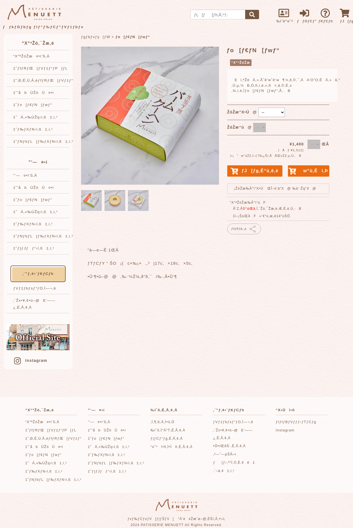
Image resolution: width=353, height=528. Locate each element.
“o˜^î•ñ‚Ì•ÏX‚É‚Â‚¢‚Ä (172, 447)
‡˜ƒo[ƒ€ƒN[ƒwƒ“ (32, 105)
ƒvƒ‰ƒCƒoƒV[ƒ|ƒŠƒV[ (150, 519)
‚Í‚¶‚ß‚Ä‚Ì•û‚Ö (163, 422)
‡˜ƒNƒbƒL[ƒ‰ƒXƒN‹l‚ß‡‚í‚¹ (43, 141)
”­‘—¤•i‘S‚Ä (25, 175)
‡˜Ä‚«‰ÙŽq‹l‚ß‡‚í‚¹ (35, 117)
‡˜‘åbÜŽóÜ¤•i (33, 93)
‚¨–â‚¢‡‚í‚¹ (224, 471)
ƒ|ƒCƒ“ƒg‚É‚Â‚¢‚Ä (167, 439)
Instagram (30, 360)
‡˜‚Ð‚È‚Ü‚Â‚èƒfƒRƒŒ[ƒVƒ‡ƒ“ (43, 80)
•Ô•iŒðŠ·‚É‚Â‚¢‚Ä (229, 446)
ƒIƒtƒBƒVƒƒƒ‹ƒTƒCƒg (296, 422)
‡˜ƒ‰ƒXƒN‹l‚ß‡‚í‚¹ (33, 129)
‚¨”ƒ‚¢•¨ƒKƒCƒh (38, 274)
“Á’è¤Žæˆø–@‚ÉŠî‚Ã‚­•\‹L (202, 519)
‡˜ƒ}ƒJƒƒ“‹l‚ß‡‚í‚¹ (33, 248)
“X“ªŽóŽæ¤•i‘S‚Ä (31, 56)
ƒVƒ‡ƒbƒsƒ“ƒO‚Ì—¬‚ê (34, 288)
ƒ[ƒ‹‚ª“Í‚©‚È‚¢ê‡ (234, 463)
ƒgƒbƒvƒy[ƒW (95, 37)
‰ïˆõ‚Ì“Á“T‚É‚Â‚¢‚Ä (168, 430)
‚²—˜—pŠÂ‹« (225, 454)
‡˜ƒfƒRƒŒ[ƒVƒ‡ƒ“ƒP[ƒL (40, 68)
